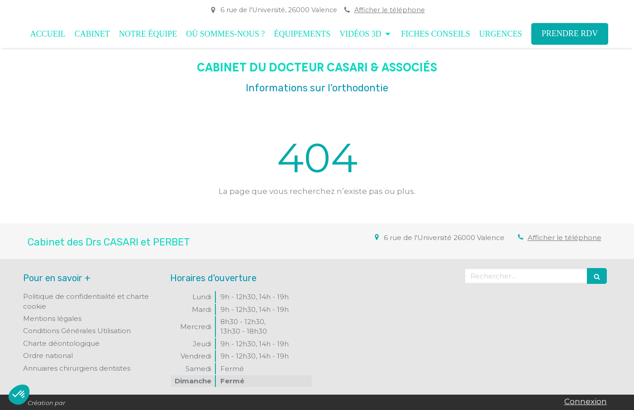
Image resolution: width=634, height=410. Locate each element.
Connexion (585, 401)
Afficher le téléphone (389, 10)
